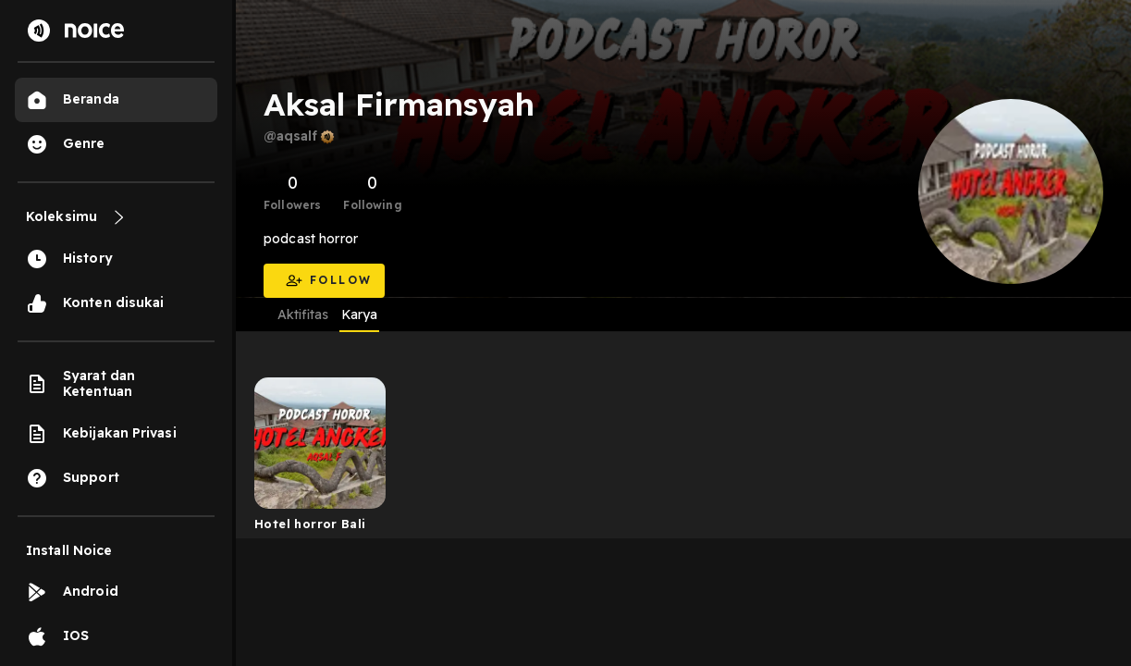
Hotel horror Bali (310, 523)
